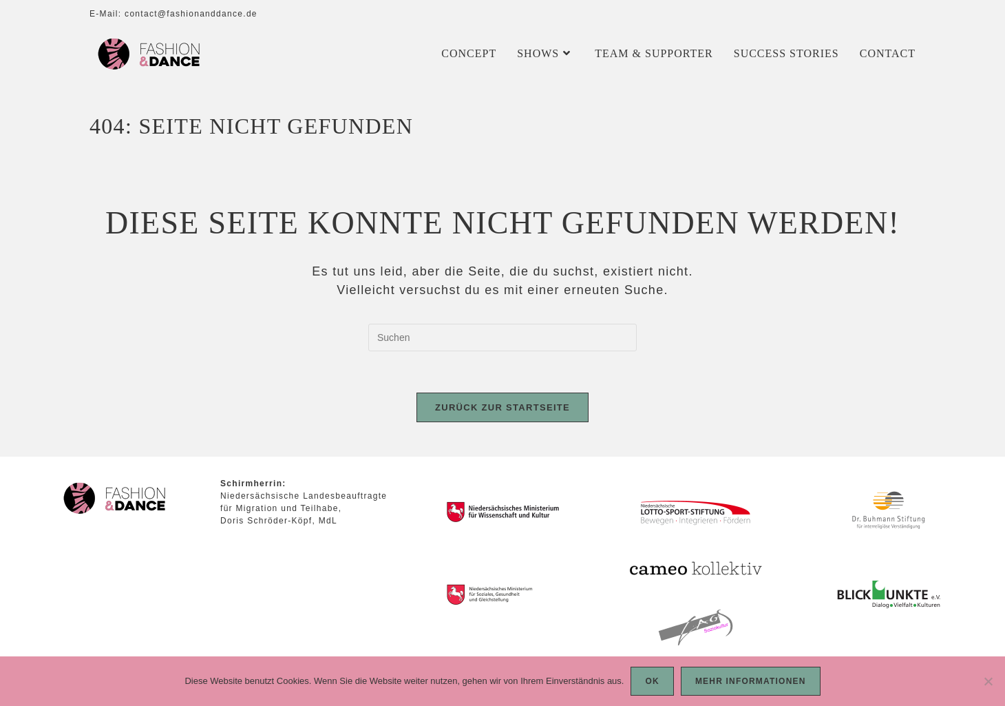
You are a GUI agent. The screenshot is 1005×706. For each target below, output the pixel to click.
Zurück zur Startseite (502, 407)
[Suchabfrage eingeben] (502, 337)
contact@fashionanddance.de (191, 14)
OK (652, 681)
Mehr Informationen (750, 681)
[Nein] (988, 681)
